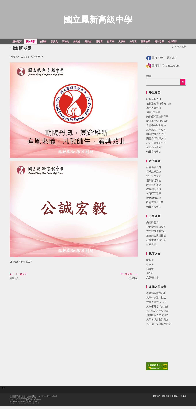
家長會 (150, 263)
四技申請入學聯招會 (157, 318)
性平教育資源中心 (156, 234)
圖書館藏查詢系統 (156, 137)
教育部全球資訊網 (156, 296)
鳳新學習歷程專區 (156, 128)
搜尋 (148, 79)
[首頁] (173, 50)
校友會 (150, 267)
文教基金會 (152, 281)
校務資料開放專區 (156, 230)
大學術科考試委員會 (157, 309)
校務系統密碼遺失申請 (158, 107)
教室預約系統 (153, 188)
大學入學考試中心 (156, 305)
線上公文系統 (153, 179)
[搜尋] (182, 85)
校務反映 (151, 247)
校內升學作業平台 (156, 146)
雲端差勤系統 (153, 175)
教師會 (150, 272)
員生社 (150, 276)
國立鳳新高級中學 (98, 21)
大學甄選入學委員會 (157, 314)
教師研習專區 (153, 197)
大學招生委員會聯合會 (158, 327)
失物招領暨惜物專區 (157, 120)
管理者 (26, 60)
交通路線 (175, 399)
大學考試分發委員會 (157, 322)
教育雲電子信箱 (154, 205)
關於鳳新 (15, 60)
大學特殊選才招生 (156, 301)
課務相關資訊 (153, 192)
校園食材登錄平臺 (156, 243)
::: (8, 44)
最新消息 (156, 399)
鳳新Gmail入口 (154, 150)
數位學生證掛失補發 (157, 124)
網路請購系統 (153, 184)
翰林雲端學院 (153, 155)
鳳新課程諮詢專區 (156, 133)
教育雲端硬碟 (153, 201)
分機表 (183, 399)
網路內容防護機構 (156, 239)
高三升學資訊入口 (156, 142)
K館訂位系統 (153, 115)
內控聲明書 (152, 225)
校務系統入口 (153, 102)
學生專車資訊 (153, 111)
